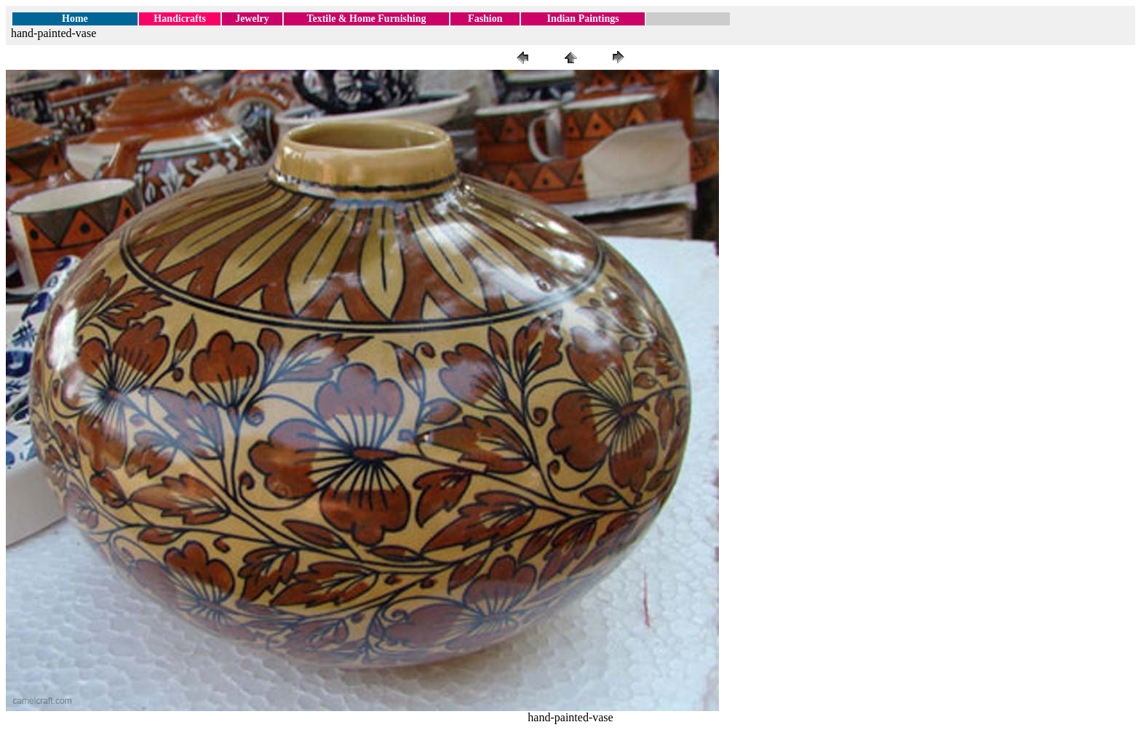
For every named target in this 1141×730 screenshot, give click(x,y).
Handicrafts (180, 18)
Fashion (485, 18)
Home (75, 18)
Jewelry (252, 18)
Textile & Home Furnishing (366, 18)
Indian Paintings (582, 18)
